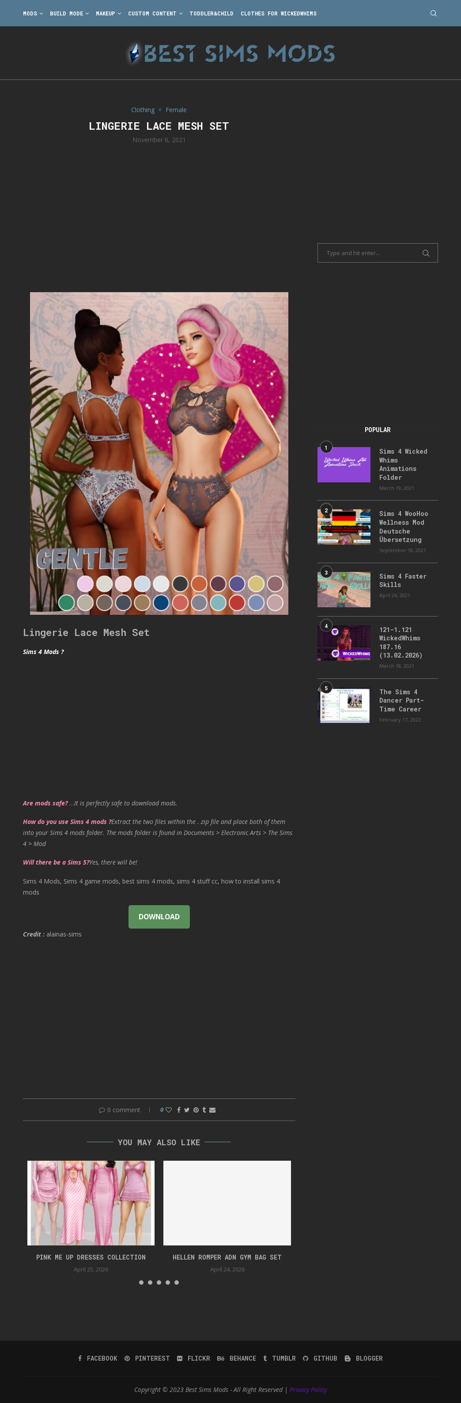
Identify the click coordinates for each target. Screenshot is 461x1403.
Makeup (105, 13)
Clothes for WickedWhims (279, 13)
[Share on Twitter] (187, 1110)
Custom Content (152, 13)
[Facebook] (97, 1358)
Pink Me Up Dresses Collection (91, 1257)
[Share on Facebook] (179, 1110)
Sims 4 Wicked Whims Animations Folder (403, 464)
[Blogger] (363, 1358)
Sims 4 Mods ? (43, 651)
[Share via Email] (212, 1110)
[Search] (433, 13)
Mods (30, 13)
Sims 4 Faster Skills (403, 580)
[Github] (320, 1358)
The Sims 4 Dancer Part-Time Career (401, 700)
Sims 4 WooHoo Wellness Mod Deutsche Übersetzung (403, 526)
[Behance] (236, 1358)
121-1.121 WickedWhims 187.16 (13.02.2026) (401, 642)
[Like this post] (169, 1110)
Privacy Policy (308, 1389)
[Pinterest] (147, 1358)
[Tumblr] (279, 1358)
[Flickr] (193, 1358)
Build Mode (66, 13)
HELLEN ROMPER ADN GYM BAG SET (227, 1257)
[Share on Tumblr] (204, 1110)
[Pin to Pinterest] (196, 1110)
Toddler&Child (211, 13)
